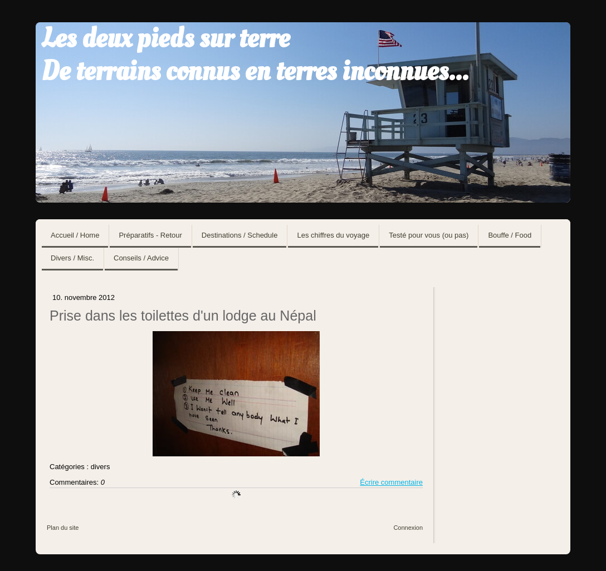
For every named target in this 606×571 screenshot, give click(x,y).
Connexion (408, 527)
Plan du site (63, 527)
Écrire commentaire (391, 482)
